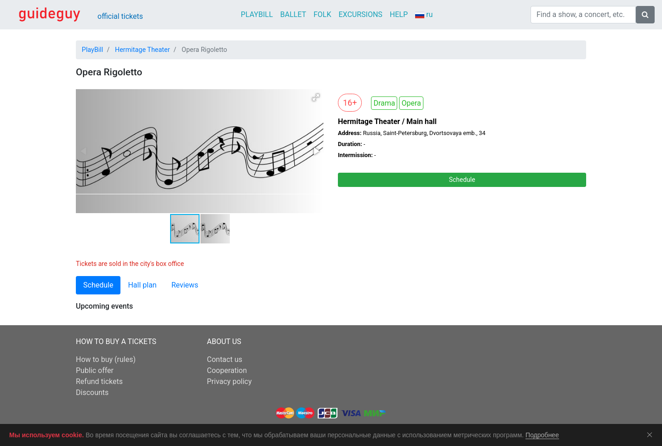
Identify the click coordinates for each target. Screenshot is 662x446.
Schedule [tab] (98, 285)
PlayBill (92, 50)
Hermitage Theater (142, 50)
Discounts (92, 392)
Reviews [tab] (185, 285)
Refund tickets (99, 381)
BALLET (293, 14)
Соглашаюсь (651, 434)
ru (424, 15)
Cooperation (227, 370)
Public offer (95, 370)
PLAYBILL (257, 14)
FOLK (322, 14)
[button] (315, 97)
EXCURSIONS (360, 14)
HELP (399, 14)
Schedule (462, 179)
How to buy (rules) (106, 359)
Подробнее (542, 435)
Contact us (224, 359)
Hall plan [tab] (142, 285)
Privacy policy (229, 381)
